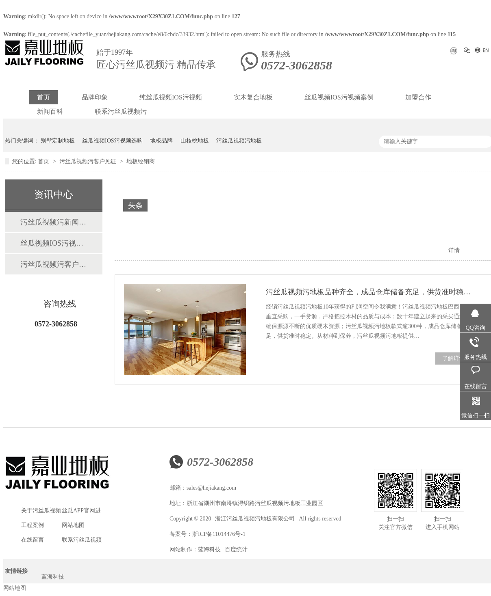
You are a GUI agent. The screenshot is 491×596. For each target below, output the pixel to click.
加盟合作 (418, 97)
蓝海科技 (209, 549)
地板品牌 (161, 141)
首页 (43, 97)
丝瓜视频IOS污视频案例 (339, 97)
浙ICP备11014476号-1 (219, 534)
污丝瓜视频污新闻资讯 (53, 222)
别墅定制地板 (58, 141)
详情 (454, 250)
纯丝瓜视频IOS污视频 (170, 97)
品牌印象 (95, 97)
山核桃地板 (194, 141)
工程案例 (32, 525)
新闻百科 (50, 111)
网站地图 (73, 525)
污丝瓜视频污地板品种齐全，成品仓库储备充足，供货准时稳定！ (369, 292)
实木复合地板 (253, 97)
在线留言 (32, 540)
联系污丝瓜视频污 (121, 111)
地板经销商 (140, 161)
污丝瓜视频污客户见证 (88, 161)
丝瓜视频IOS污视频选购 (112, 141)
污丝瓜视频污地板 (239, 141)
